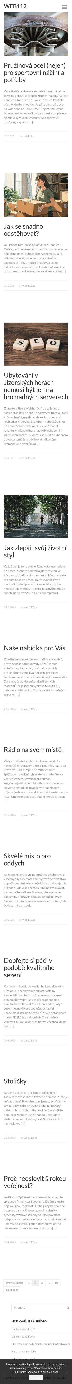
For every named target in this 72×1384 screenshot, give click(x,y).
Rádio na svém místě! (34, 749)
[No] (67, 1372)
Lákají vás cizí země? (23, 1359)
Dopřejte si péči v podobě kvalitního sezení (29, 967)
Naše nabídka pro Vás (34, 648)
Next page (12, 1289)
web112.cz (28, 136)
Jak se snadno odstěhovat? (23, 229)
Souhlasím (36, 1377)
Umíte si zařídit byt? (23, 1329)
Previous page (14, 1282)
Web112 (15, 6)
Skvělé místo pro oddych (27, 859)
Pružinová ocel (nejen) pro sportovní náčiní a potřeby (35, 72)
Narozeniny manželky (24, 1351)
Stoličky (15, 1081)
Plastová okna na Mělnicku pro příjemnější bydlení (41, 1343)
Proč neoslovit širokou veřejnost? (35, 1181)
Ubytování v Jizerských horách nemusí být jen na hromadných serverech (36, 386)
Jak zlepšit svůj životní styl (35, 551)
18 (56, 1282)
